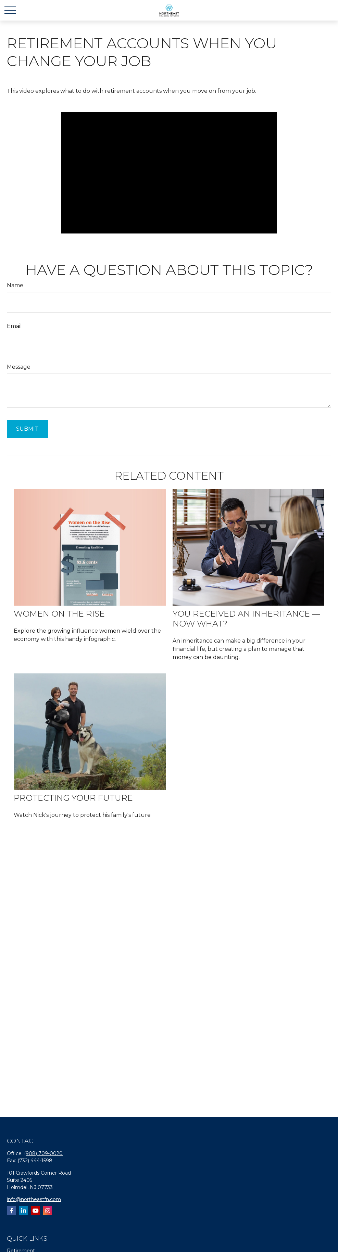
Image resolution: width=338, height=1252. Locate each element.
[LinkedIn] (23, 1210)
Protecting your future (73, 798)
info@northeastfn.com (34, 1199)
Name (15, 285)
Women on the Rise (59, 614)
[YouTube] (35, 1210)
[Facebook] (11, 1210)
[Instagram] (47, 1210)
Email (14, 326)
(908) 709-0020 (43, 1153)
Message (18, 367)
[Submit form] (27, 429)
